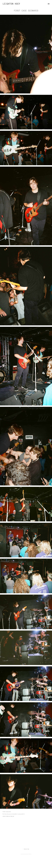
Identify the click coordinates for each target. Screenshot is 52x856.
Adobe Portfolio (28, 854)
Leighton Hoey (11, 3)
